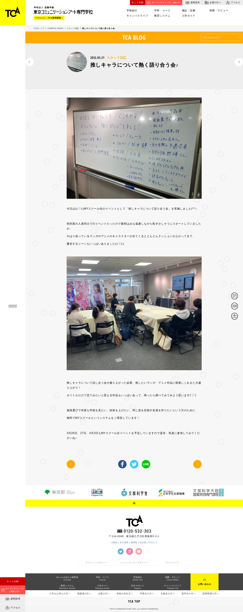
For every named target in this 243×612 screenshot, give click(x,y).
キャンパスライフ (137, 15)
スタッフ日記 (116, 57)
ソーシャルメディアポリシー (134, 562)
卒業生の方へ (147, 593)
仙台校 (143, 542)
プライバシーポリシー (96, 562)
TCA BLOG (134, 37)
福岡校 (134, 542)
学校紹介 (132, 10)
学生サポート (137, 586)
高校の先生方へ (125, 593)
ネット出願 (13, 581)
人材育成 (67, 578)
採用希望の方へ (210, 593)
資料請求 (13, 599)
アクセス (13, 607)
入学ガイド (188, 15)
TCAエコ (152, 542)
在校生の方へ (168, 593)
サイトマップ (172, 562)
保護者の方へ (84, 593)
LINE (146, 464)
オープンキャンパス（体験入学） (12, 590)
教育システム (162, 15)
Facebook (122, 464)
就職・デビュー (218, 10)
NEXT (239, 62)
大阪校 (114, 542)
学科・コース (162, 10)
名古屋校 (124, 542)
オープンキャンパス (163, 2)
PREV (29, 62)
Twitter (134, 464)
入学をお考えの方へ (60, 593)
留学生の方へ (189, 593)
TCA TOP (134, 601)
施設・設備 (188, 10)
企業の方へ (212, 2)
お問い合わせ (204, 584)
